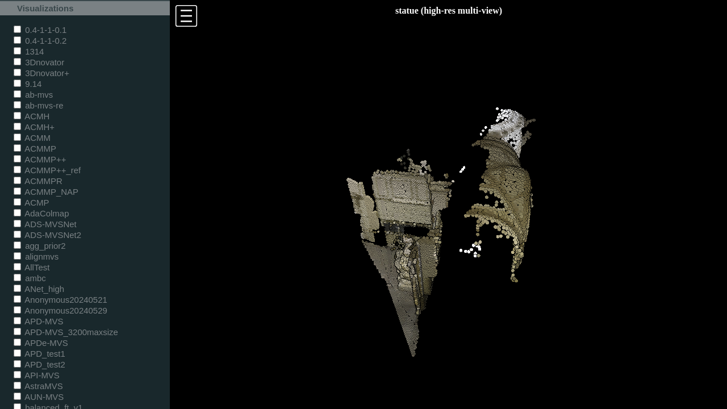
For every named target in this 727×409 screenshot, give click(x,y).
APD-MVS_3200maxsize (66, 332)
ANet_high (39, 289)
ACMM (32, 138)
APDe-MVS (41, 343)
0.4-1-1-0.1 (40, 30)
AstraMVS (38, 386)
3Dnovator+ (41, 73)
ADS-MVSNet (45, 224)
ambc (30, 278)
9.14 (27, 84)
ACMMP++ (40, 159)
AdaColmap (41, 213)
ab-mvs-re (38, 105)
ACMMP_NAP (46, 192)
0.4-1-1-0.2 (40, 40)
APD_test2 (39, 364)
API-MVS (37, 375)
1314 (29, 51)
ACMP (31, 202)
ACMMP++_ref (47, 170)
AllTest (31, 267)
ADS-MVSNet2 (47, 235)
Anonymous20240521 (60, 299)
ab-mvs (33, 94)
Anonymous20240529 (60, 310)
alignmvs (36, 256)
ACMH (31, 116)
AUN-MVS (39, 397)
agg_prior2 (40, 246)
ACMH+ (34, 127)
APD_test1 (39, 353)
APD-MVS (38, 321)
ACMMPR (38, 181)
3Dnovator (39, 62)
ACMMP (35, 148)
